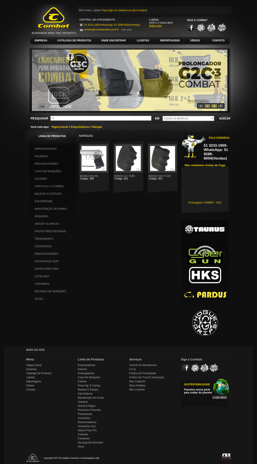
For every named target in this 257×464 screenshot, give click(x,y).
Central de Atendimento (143, 365)
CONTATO (218, 40)
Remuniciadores (46, 253)
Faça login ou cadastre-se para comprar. (124, 10)
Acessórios (43, 246)
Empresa (31, 369)
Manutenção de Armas (51, 208)
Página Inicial (59, 126)
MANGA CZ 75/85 (128, 177)
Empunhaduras (80, 126)
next (215, 79)
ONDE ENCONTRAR (113, 40)
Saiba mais (155, 25)
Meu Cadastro (137, 381)
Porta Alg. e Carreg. (50, 186)
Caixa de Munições (48, 171)
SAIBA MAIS (219, 397)
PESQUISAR (39, 118)
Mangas (97, 126)
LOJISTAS (143, 40)
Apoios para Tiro (47, 268)
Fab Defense (44, 201)
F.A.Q (132, 369)
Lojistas (30, 377)
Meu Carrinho (137, 389)
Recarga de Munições (50, 291)
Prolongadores (47, 163)
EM (157, 118)
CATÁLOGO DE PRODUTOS (74, 40)
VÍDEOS (195, 40)
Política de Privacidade (142, 373)
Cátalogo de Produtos (39, 373)
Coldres (41, 178)
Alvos (39, 298)
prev (43, 79)
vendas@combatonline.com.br (101, 29)
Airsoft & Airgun (47, 223)
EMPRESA (41, 40)
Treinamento (44, 238)
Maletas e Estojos (48, 193)
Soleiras (41, 156)
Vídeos (30, 385)
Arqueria (41, 216)
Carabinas (42, 283)
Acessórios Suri (47, 261)
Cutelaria (42, 276)
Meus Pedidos (137, 385)
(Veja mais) (126, 30)
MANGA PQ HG (94, 177)
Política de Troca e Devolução (146, 377)
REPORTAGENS (170, 40)
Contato (30, 389)
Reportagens (33, 381)
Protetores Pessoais (50, 231)
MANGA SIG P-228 (163, 177)
